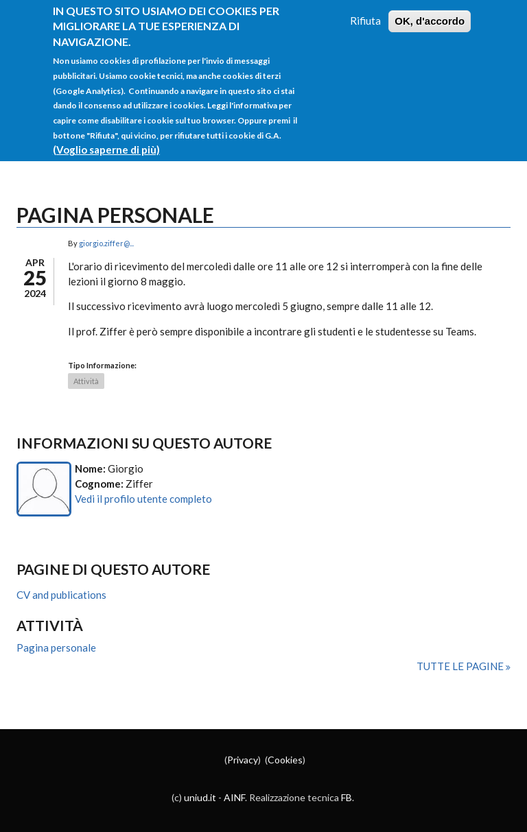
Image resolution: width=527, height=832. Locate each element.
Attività (86, 381)
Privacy (242, 759)
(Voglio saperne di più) (106, 137)
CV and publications (61, 595)
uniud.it (200, 797)
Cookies (285, 759)
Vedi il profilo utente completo (143, 498)
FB (346, 797)
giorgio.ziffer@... (106, 243)
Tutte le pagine (461, 666)
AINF (234, 797)
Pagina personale (56, 647)
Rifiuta (365, 8)
